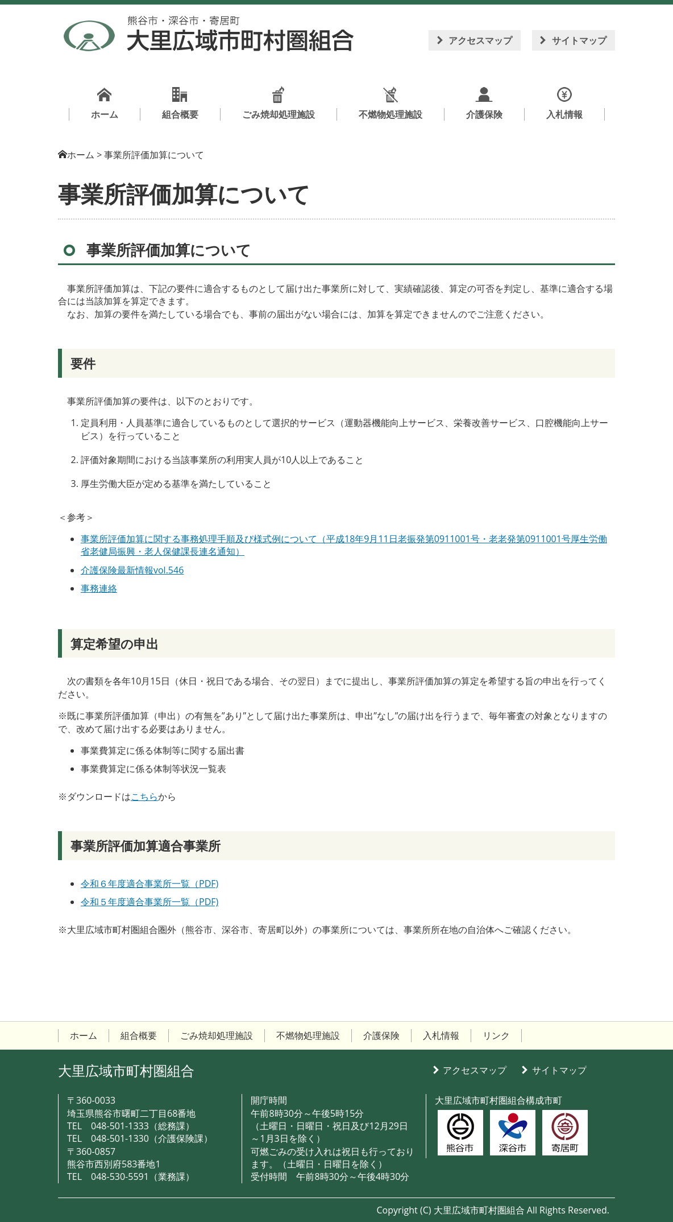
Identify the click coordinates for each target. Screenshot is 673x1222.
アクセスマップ (480, 40)
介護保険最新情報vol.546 (132, 570)
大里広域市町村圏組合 (126, 1070)
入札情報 (441, 1035)
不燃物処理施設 (308, 1035)
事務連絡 (99, 588)
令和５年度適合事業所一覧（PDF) (149, 901)
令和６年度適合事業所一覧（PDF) (149, 883)
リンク (496, 1035)
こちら (144, 796)
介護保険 (381, 1035)
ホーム (80, 154)
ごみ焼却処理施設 (216, 1035)
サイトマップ (579, 40)
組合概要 (139, 1035)
